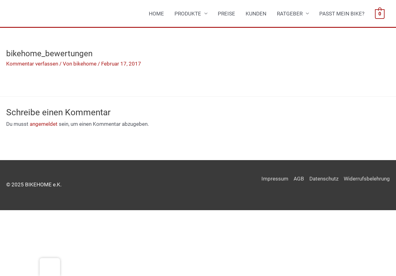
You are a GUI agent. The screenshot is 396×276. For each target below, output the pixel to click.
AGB (299, 179)
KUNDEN (256, 14)
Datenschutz (323, 179)
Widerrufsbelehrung (367, 179)
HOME (156, 14)
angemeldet (44, 124)
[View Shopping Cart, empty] (380, 14)
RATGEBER (290, 14)
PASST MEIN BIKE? (341, 14)
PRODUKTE (187, 14)
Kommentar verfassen (32, 64)
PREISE (226, 14)
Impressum (274, 179)
